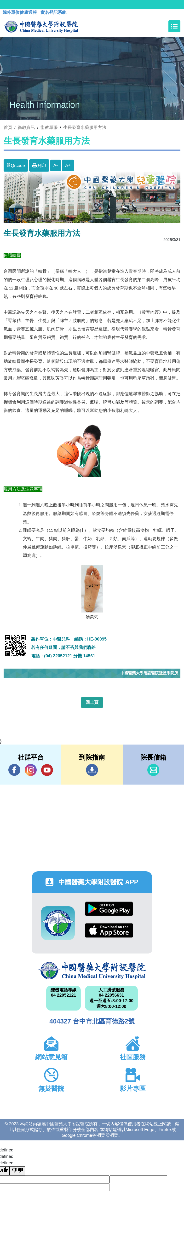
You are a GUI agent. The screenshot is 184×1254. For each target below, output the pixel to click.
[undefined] (17, 1170)
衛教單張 (49, 127)
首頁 (8, 127)
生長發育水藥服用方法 (84, 127)
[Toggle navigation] (174, 26)
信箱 (153, 770)
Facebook (14, 770)
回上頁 (92, 702)
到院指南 (92, 770)
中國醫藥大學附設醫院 (92, 970)
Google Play (109, 908)
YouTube (47, 770)
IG (31, 770)
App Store (109, 930)
